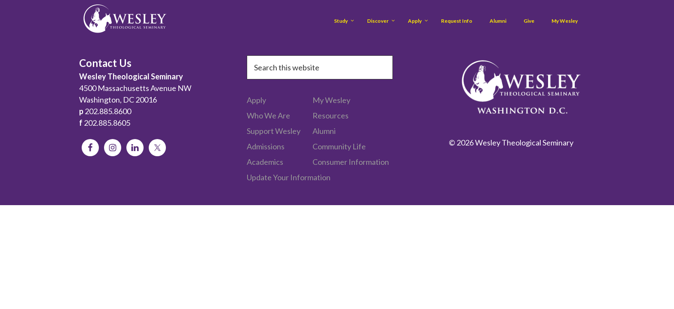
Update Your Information (289, 177)
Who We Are (268, 115)
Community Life (339, 146)
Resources (330, 115)
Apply (256, 100)
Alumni (324, 131)
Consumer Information (350, 162)
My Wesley (331, 100)
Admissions (266, 146)
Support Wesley (273, 131)
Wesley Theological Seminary (124, 20)
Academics (265, 162)
